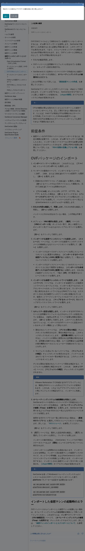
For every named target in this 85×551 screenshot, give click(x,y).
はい (6, 16)
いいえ (14, 16)
